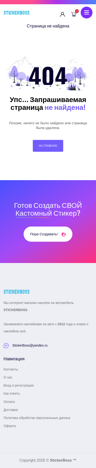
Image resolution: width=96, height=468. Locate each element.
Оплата (9, 402)
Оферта (10, 426)
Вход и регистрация (19, 385)
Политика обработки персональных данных (37, 418)
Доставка (11, 410)
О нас (8, 377)
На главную (48, 145)
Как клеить (12, 393)
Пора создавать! (48, 234)
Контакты (11, 369)
